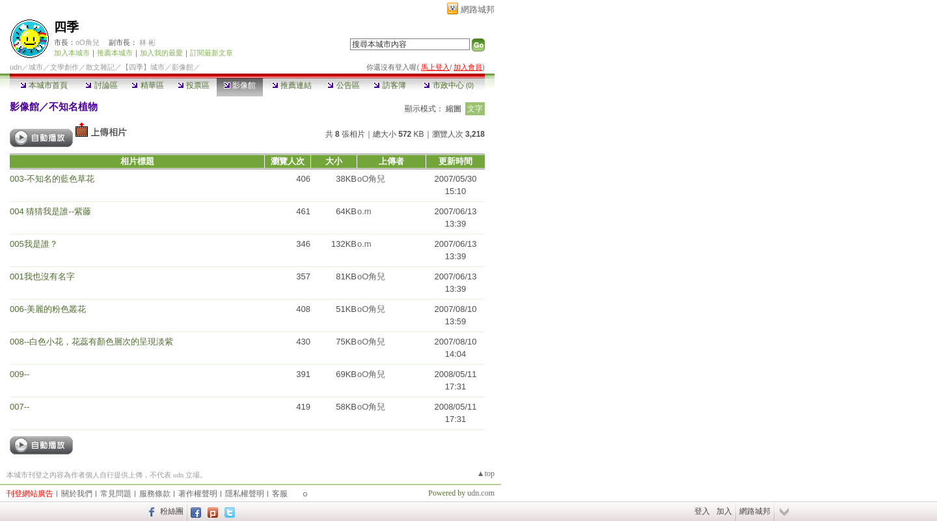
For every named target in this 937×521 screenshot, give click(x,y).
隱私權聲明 (244, 493)
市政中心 (449, 85)
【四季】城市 (143, 67)
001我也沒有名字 (42, 276)
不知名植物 (73, 106)
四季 (66, 27)
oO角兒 (87, 42)
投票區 (194, 85)
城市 (36, 67)
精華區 (147, 85)
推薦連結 (292, 85)
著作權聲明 (197, 493)
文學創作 (64, 67)
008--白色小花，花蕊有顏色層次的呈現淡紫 (91, 341)
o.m (364, 211)
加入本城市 (72, 53)
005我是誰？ (34, 244)
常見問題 (115, 493)
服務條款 (154, 493)
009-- (19, 374)
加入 (724, 511)
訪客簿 (389, 85)
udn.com (481, 493)
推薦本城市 (115, 53)
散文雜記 (100, 67)
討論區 (101, 85)
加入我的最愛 (161, 53)
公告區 (343, 85)
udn (15, 67)
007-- (19, 407)
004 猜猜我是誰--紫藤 (50, 211)
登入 (702, 511)
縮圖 (453, 108)
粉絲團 (171, 511)
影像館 (240, 85)
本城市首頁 (44, 85)
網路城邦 (478, 9)
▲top (486, 473)
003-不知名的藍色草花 (52, 179)
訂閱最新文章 (211, 53)
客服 (280, 493)
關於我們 (76, 493)
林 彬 (147, 42)
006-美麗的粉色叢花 (48, 309)
